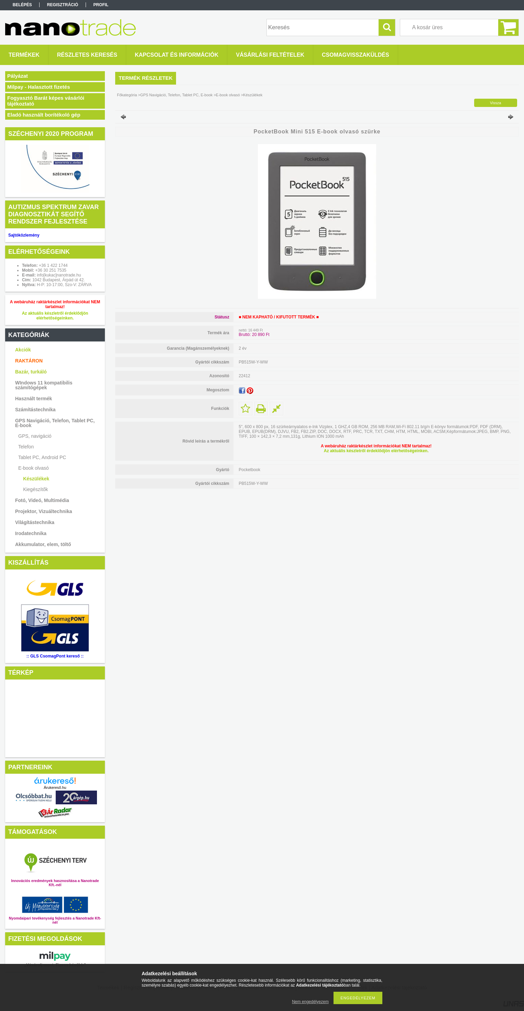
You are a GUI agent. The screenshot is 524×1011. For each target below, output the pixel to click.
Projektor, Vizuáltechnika (43, 511)
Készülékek (36, 478)
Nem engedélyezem (310, 1001)
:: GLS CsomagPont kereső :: (55, 656)
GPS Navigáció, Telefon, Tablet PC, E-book (55, 423)
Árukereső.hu (55, 787)
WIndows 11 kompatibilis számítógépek (43, 385)
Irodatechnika (30, 533)
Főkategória (127, 95)
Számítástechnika (35, 409)
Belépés (22, 4)
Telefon (26, 446)
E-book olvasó (33, 468)
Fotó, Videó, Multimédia (42, 500)
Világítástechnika (34, 522)
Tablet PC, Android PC (42, 457)
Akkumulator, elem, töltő (43, 544)
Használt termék (33, 398)
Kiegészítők (35, 489)
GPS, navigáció (35, 436)
